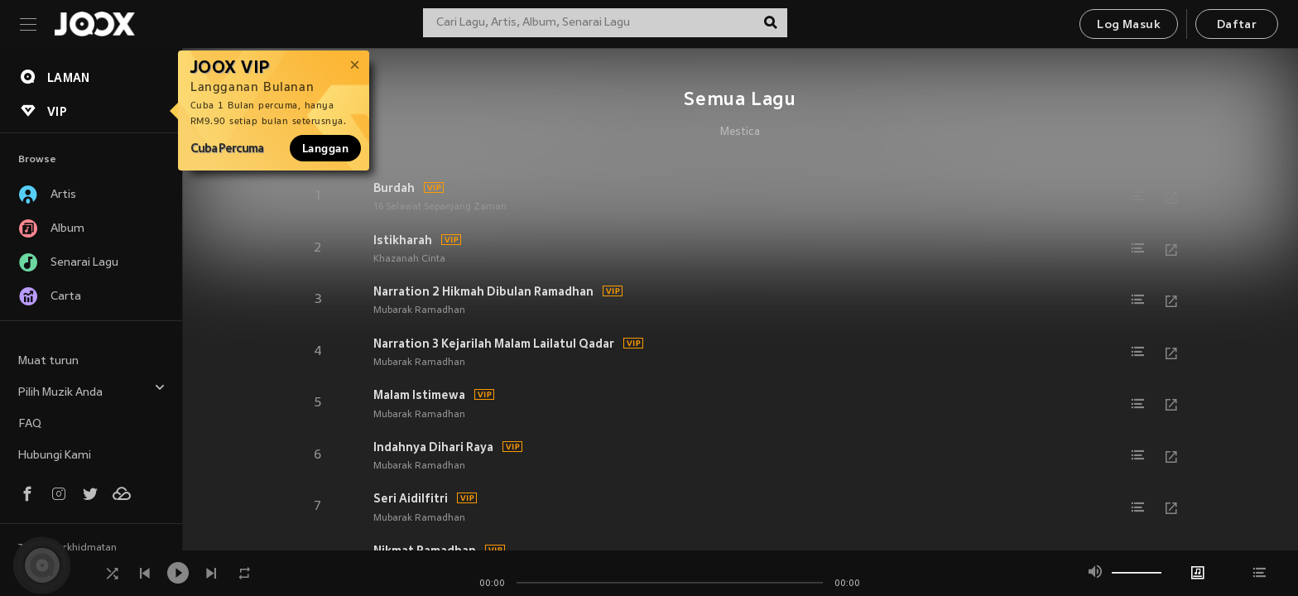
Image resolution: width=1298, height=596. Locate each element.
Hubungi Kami (54, 455)
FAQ (29, 424)
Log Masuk (1129, 25)
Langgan (325, 148)
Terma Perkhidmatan (67, 548)
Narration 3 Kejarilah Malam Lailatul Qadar (493, 343)
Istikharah (402, 240)
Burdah (394, 188)
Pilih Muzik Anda (92, 390)
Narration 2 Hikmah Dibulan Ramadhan (483, 291)
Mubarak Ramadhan (419, 310)
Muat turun (48, 361)
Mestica (740, 132)
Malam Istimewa (419, 394)
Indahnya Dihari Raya (433, 447)
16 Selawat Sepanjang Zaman (440, 207)
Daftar (1237, 25)
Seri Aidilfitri (410, 498)
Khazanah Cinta (409, 259)
